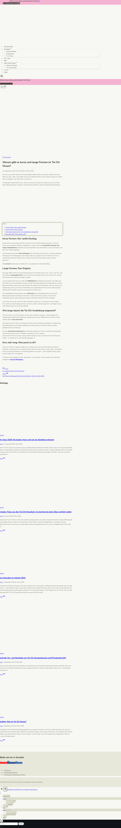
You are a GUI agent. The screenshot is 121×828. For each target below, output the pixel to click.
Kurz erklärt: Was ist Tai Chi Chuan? (32, 369)
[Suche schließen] (1, 821)
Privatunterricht (10, 53)
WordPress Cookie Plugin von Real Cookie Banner (22, 789)
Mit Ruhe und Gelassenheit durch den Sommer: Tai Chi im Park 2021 (32, 374)
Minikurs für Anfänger (11, 65)
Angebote (5, 799)
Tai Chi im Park (8, 46)
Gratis (6, 72)
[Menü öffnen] (3, 86)
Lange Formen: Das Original (14, 230)
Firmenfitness (9, 56)
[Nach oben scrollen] (1, 789)
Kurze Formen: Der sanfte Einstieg (16, 227)
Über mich (7, 58)
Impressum (7, 770)
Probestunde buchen (6, 84)
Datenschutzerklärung (10, 773)
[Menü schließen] (0, 793)
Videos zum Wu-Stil (11, 67)
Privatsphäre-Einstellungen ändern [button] (14, 775)
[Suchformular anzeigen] (1, 76)
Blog (5, 60)
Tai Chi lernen (6, 157)
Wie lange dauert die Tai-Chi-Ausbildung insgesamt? (22, 232)
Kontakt (6, 70)
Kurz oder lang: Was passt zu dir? (16, 234)
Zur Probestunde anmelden (11, 3)
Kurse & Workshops (11, 51)
